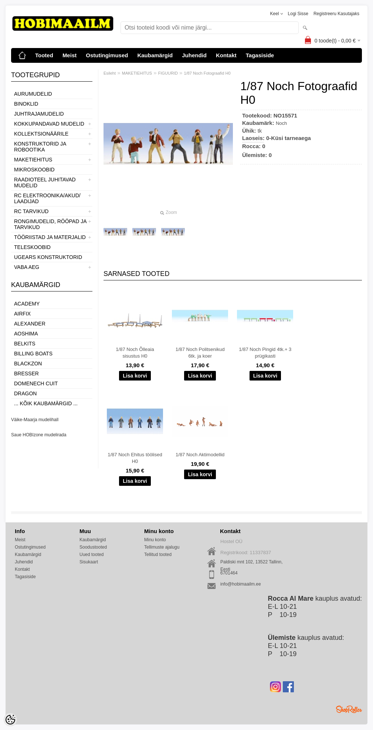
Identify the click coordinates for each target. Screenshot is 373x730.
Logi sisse (298, 13)
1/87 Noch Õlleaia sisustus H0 (135, 353)
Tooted (44, 55)
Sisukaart (88, 561)
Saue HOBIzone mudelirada (38, 434)
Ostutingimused (107, 55)
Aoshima (26, 334)
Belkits (24, 344)
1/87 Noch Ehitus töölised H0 (135, 458)
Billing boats (33, 354)
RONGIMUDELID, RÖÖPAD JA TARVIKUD (50, 224)
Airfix (22, 314)
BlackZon (28, 363)
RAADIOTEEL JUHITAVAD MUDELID (45, 182)
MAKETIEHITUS (33, 160)
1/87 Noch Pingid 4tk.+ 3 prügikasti (265, 353)
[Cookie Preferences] (10, 719)
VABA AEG (26, 267)
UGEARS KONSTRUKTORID (48, 257)
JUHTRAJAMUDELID (39, 114)
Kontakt (226, 55)
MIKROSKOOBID (34, 170)
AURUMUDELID (33, 94)
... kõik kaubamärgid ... (46, 403)
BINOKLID (26, 104)
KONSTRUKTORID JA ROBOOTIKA (40, 147)
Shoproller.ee (349, 709)
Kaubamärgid (155, 55)
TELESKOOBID (32, 247)
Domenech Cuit (36, 383)
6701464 (229, 573)
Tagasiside (260, 55)
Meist (69, 55)
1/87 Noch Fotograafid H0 (207, 73)
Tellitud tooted (158, 554)
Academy (27, 304)
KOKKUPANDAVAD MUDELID (49, 124)
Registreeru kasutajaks (336, 13)
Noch (281, 123)
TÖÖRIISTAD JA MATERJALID (50, 237)
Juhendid (194, 55)
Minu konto (155, 539)
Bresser (26, 373)
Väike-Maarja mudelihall (34, 419)
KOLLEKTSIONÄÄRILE (41, 134)
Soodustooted (93, 547)
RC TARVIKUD (31, 211)
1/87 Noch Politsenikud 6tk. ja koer (200, 353)
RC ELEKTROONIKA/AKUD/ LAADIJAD (47, 198)
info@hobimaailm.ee (240, 584)
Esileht (110, 73)
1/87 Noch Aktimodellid (200, 454)
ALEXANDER (29, 324)
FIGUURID (168, 73)
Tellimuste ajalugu (161, 547)
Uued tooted (91, 554)
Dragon (25, 393)
